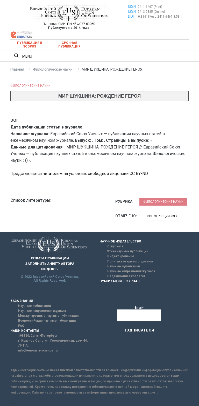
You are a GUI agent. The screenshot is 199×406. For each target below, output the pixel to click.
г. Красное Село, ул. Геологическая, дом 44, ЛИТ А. (53, 343)
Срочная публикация (69, 44)
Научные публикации (123, 266)
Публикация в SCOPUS (29, 44)
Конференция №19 (162, 216)
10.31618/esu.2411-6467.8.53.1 (159, 16)
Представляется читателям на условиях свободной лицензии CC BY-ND (79, 173)
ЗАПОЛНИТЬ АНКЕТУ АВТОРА (49, 264)
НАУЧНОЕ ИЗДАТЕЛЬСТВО (120, 241)
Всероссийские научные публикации (47, 320)
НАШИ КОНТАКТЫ (24, 331)
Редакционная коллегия (126, 276)
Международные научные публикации (48, 315)
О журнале (115, 246)
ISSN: (132, 6)
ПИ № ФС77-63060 (81, 24)
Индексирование (120, 256)
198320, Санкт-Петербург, (38, 335)
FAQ (21, 326)
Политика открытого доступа (130, 261)
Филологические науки (30, 85)
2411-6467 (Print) (150, 7)
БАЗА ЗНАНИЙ (21, 301)
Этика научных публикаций (127, 251)
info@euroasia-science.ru (38, 350)
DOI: (131, 16)
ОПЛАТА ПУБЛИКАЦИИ (50, 258)
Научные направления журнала (131, 271)
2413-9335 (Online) (151, 11)
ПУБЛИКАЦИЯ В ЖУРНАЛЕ (120, 281)
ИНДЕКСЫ (50, 269)
